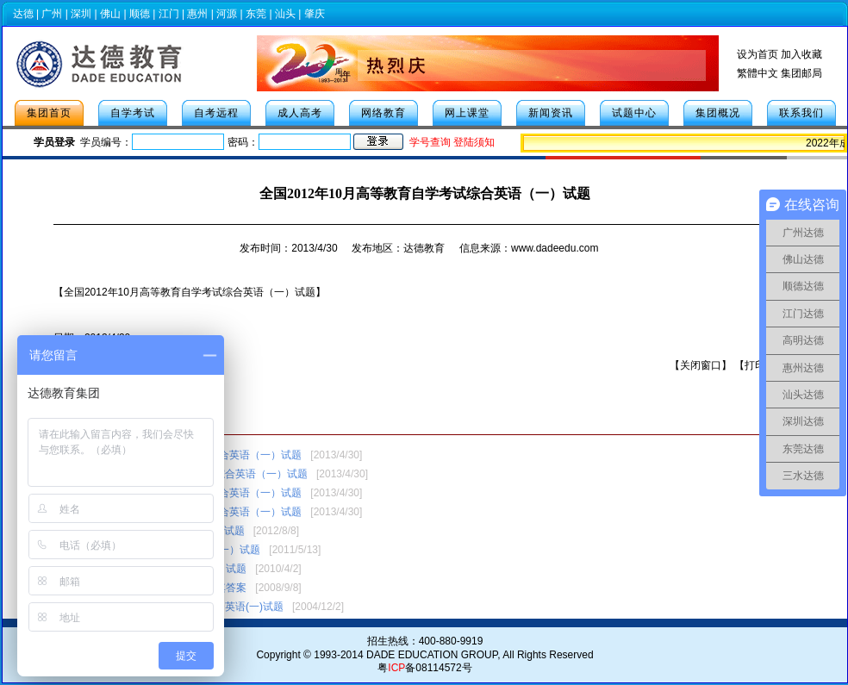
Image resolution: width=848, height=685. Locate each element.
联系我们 (801, 113)
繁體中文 (757, 73)
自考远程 (216, 113)
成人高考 (299, 113)
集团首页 (49, 113)
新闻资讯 (550, 113)
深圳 (81, 14)
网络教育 (383, 113)
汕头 (285, 14)
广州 (51, 14)
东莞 (256, 14)
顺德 (139, 14)
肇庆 (314, 14)
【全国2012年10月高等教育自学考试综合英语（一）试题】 (189, 292)
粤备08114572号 (424, 668)
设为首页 (757, 54)
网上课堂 (467, 113)
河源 (226, 14)
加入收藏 (801, 54)
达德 (23, 14)
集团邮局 (801, 73)
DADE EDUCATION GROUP (431, 655)
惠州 (197, 14)
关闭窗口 (700, 365)
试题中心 (634, 113)
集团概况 (717, 113)
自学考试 (132, 113)
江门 (169, 14)
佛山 (110, 14)
